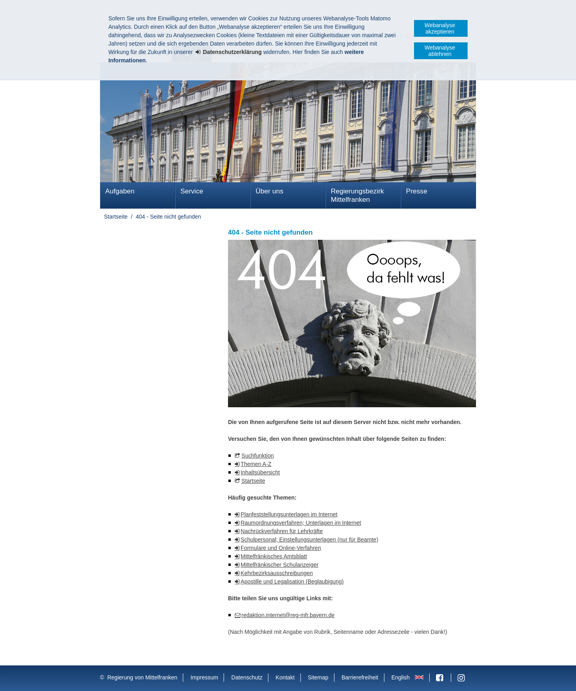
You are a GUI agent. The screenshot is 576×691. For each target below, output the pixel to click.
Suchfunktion (258, 455)
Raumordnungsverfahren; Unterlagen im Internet (301, 523)
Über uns (269, 191)
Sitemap (318, 677)
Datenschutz (246, 677)
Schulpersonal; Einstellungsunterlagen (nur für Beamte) (309, 539)
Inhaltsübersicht (260, 472)
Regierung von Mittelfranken (142, 677)
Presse (416, 191)
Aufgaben (119, 191)
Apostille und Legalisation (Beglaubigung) (292, 581)
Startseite (116, 216)
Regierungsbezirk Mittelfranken (357, 195)
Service (191, 191)
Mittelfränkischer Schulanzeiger (280, 565)
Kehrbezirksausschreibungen (277, 573)
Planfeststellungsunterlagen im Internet (289, 514)
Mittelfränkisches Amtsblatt (274, 556)
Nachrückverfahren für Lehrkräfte (282, 531)
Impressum (204, 677)
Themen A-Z (256, 464)
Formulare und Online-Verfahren (281, 548)
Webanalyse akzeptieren (439, 28)
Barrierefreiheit (360, 677)
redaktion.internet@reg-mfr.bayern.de (288, 615)
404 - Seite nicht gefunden (168, 216)
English (400, 677)
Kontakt (285, 677)
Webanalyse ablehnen (439, 50)
